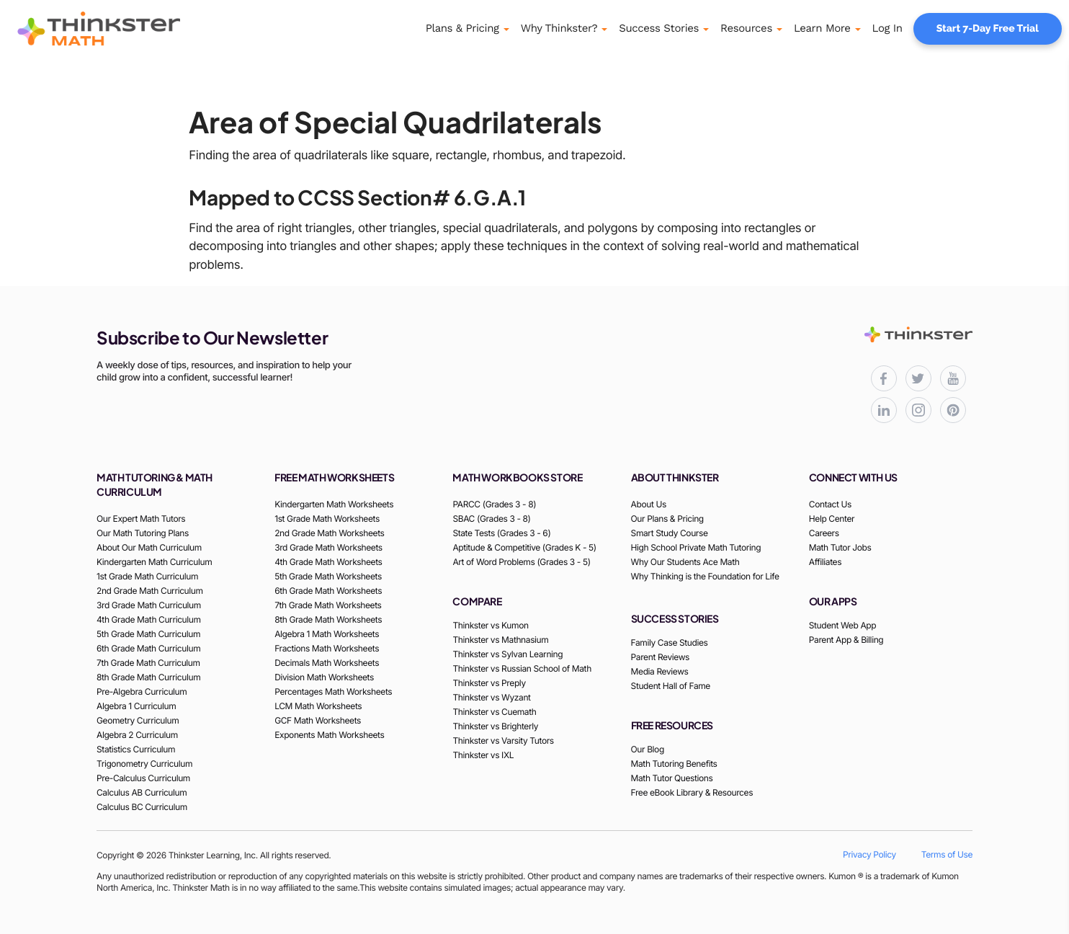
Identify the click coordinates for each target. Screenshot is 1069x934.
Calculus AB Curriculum (142, 792)
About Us (648, 504)
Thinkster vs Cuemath (494, 711)
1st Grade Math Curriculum (147, 576)
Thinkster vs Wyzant (491, 697)
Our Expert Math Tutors (141, 518)
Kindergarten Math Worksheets (333, 504)
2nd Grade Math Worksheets (329, 533)
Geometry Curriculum (138, 720)
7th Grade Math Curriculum (148, 662)
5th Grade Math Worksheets (328, 576)
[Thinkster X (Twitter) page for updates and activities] (918, 378)
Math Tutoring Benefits (674, 763)
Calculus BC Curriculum (142, 806)
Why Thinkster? (559, 28)
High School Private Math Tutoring (696, 547)
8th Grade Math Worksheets (328, 619)
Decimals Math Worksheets (326, 662)
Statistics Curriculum (136, 749)
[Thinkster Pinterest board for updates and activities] (953, 410)
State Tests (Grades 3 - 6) (501, 533)
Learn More (822, 28)
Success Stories (659, 28)
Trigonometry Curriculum (144, 763)
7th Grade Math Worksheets (327, 605)
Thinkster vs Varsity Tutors (502, 740)
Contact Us (830, 504)
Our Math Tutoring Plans (143, 533)
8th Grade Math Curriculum (148, 677)
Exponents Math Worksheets (329, 734)
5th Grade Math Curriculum (148, 633)
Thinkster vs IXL (483, 755)
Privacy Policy (869, 854)
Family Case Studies (669, 642)
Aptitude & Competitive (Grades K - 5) (524, 547)
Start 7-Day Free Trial (987, 29)
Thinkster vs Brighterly (495, 726)
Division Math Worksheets (324, 677)
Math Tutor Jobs (840, 547)
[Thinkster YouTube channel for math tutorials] (953, 378)
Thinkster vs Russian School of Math (521, 668)
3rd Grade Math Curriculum (149, 605)
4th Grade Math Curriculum (149, 619)
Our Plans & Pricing (667, 518)
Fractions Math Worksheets (326, 648)
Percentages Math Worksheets (333, 691)
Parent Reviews (660, 656)
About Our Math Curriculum (149, 547)
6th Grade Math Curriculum (148, 648)
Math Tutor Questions (672, 778)
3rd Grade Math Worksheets (328, 547)
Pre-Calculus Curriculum (143, 778)
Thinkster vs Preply (488, 682)
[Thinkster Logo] (118, 29)
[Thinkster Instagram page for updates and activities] (918, 410)
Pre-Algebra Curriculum (142, 691)
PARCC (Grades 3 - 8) (494, 504)
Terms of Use (946, 854)
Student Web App (842, 625)
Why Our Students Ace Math (685, 561)
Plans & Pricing (462, 28)
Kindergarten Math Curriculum (154, 561)
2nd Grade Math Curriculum (150, 590)
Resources (746, 28)
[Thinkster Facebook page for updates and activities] (884, 378)
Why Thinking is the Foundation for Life (705, 576)
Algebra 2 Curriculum (137, 734)
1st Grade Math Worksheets (327, 518)
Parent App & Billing (846, 639)
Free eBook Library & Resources (692, 792)
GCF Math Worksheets (317, 720)
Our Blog (647, 749)
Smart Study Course (669, 533)
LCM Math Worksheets (318, 705)
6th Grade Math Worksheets (328, 590)
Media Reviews (660, 671)
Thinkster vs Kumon (490, 625)
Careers (824, 533)
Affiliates (825, 561)
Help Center (831, 518)
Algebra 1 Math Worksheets (326, 633)
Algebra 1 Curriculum (136, 705)
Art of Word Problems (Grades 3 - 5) (521, 561)
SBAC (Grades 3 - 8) (491, 518)
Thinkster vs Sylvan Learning (507, 654)
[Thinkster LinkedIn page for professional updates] (884, 410)
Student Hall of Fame (670, 685)
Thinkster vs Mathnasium (500, 639)
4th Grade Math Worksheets (328, 561)
